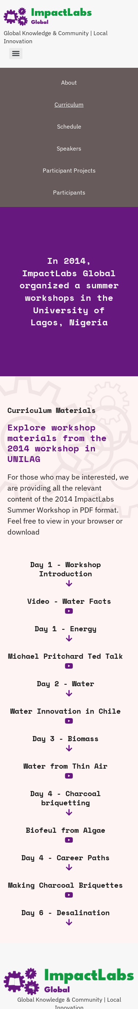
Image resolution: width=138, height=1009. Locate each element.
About (69, 82)
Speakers (69, 148)
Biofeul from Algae (65, 830)
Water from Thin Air (65, 766)
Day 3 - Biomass (65, 738)
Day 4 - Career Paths (65, 857)
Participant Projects (69, 170)
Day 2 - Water (65, 683)
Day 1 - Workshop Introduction (65, 569)
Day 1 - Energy (65, 628)
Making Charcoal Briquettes (65, 885)
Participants (69, 192)
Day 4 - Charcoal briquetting (65, 798)
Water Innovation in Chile (65, 711)
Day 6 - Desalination (65, 912)
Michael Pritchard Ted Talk (65, 656)
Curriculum (69, 104)
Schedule (69, 126)
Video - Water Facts (69, 601)
